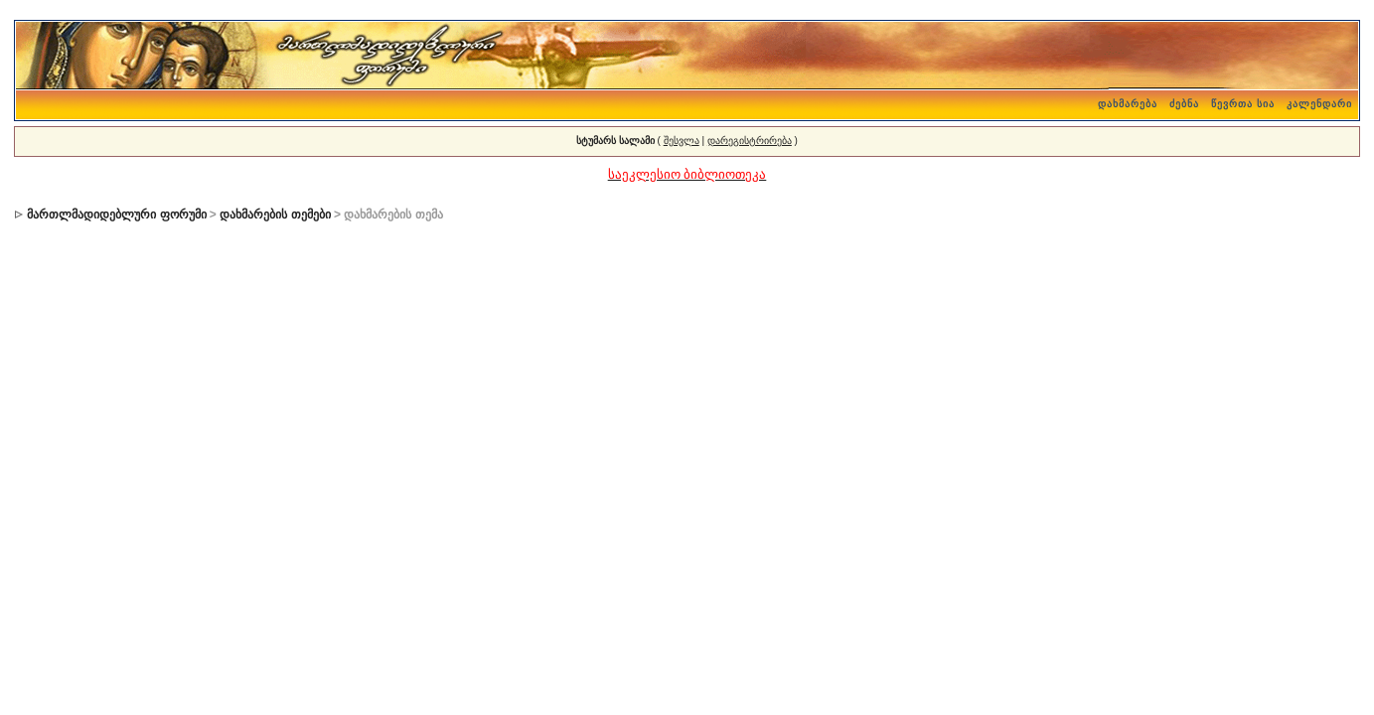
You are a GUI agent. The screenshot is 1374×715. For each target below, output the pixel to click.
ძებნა (1184, 103)
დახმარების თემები (275, 214)
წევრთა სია (1243, 103)
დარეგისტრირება (749, 140)
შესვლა (681, 140)
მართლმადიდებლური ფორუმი (116, 214)
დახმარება (1127, 103)
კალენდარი (1319, 103)
